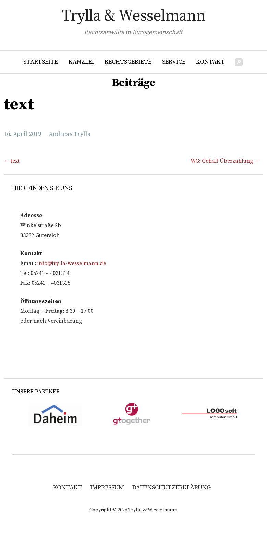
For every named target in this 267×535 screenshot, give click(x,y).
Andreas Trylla (70, 134)
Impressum (107, 487)
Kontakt (210, 62)
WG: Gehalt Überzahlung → (225, 161)
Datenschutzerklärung (171, 487)
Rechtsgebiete (128, 62)
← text (12, 161)
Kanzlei (81, 62)
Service (173, 62)
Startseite (40, 62)
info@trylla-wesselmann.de (71, 263)
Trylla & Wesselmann (133, 16)
